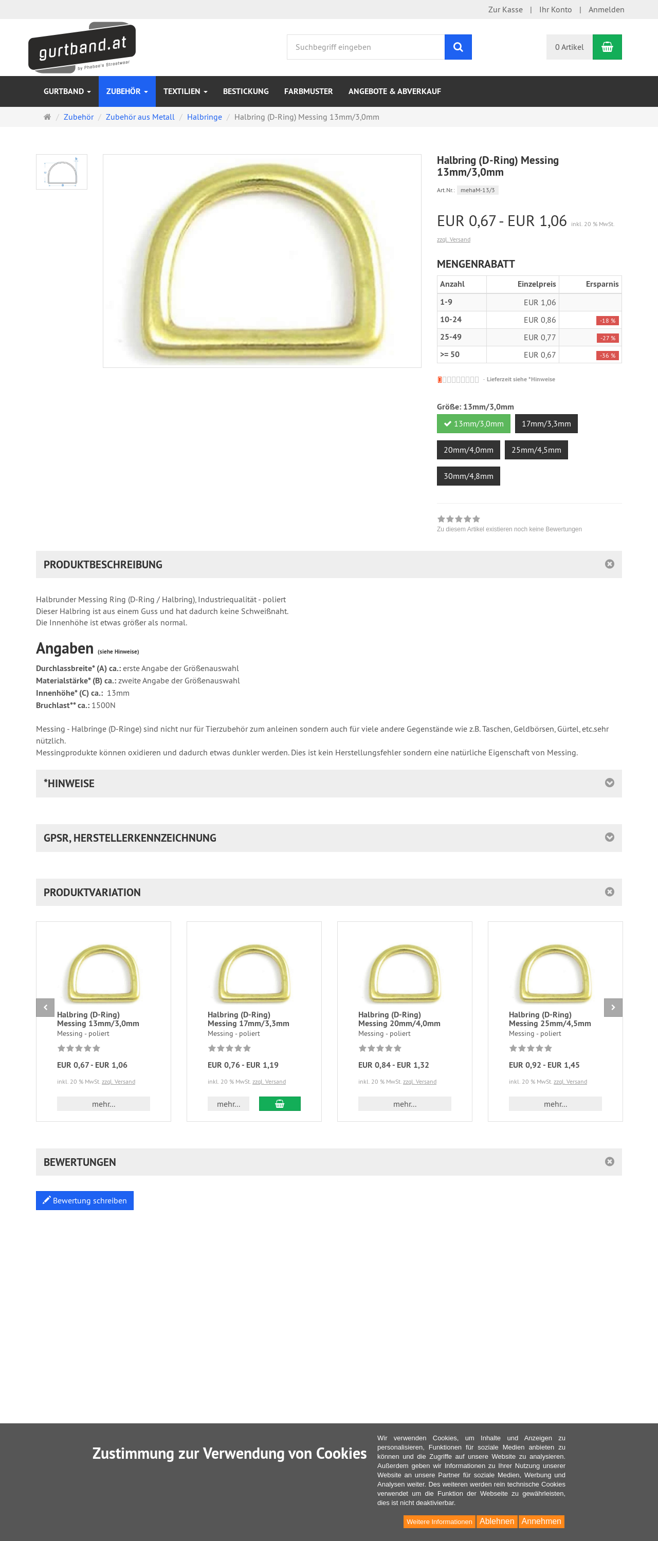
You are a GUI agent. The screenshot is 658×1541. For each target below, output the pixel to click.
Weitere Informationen (439, 1522)
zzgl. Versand (453, 239)
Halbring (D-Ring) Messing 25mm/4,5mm (550, 1019)
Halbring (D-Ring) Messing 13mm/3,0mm (98, 1019)
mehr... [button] (103, 1104)
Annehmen (541, 1521)
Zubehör (127, 91)
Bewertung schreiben (85, 1200)
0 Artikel (569, 47)
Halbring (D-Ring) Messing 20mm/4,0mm (399, 1019)
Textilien (185, 91)
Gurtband (67, 91)
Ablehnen (497, 1521)
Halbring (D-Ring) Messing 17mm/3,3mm (248, 1019)
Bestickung (246, 91)
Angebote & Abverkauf (395, 91)
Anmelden (607, 9)
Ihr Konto (555, 9)
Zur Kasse (505, 9)
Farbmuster (308, 91)
